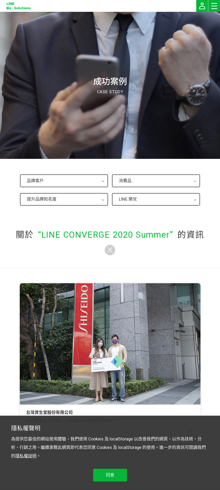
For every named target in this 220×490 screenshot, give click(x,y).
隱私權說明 (25, 455)
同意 (110, 475)
